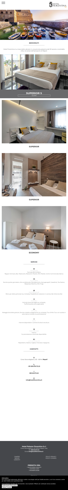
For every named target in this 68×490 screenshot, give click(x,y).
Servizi (17, 458)
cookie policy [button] (27, 481)
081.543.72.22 (34, 373)
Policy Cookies (51, 458)
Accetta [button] (9, 487)
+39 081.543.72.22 (34, 366)
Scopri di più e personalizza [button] (9, 485)
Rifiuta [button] (4, 487)
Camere (17, 456)
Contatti (17, 460)
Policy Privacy (51, 456)
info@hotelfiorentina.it (34, 380)
